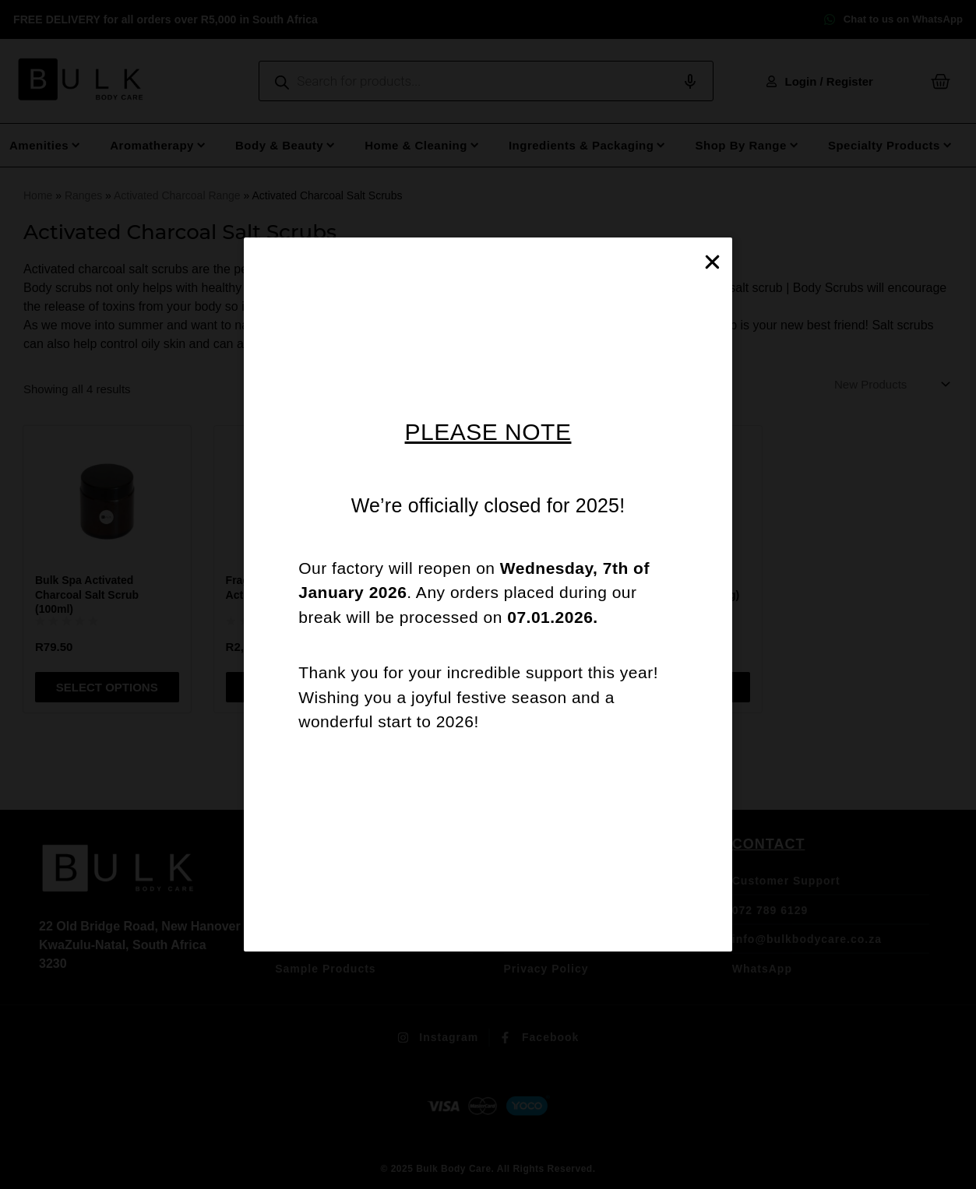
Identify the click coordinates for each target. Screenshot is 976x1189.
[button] (712, 262)
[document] (488, 594)
